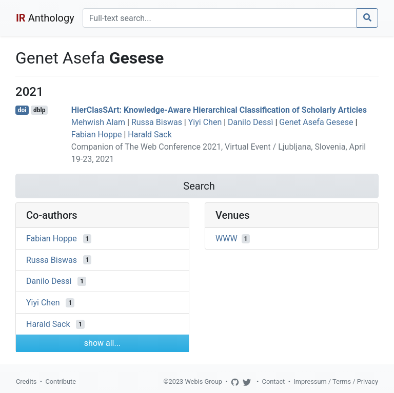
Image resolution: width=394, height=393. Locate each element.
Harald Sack (150, 134)
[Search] (220, 18)
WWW (226, 238)
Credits (26, 381)
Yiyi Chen (205, 122)
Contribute (60, 381)
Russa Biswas (156, 122)
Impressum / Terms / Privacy (335, 381)
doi (22, 110)
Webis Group (203, 381)
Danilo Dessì (250, 122)
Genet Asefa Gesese (316, 122)
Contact (273, 381)
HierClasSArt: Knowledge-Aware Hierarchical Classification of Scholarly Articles (219, 110)
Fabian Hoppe (96, 134)
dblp (39, 110)
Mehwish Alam (98, 122)
